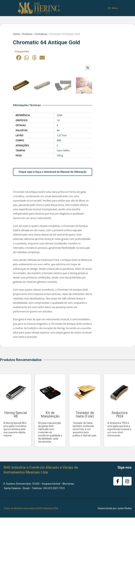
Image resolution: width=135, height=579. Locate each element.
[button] (19, 57)
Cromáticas (41, 34)
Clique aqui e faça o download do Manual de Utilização (53, 225)
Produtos (27, 34)
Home (16, 34)
